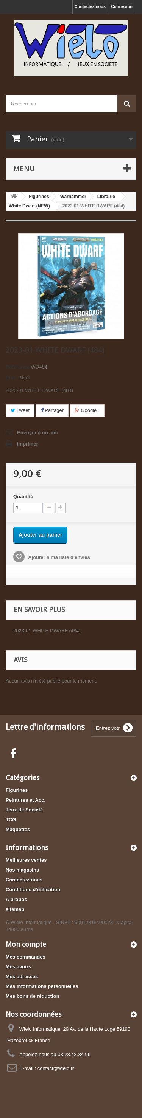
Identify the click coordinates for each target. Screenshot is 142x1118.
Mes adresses (22, 976)
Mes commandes (25, 957)
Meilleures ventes (26, 860)
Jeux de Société (24, 810)
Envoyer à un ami (37, 432)
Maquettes (18, 829)
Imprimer (27, 444)
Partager (52, 410)
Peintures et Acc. (25, 800)
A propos (16, 899)
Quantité (23, 496)
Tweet (20, 410)
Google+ (87, 410)
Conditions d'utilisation (33, 889)
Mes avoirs (18, 966)
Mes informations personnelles (42, 986)
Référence (18, 367)
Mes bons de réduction (32, 996)
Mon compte (26, 944)
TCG (11, 819)
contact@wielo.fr (55, 1068)
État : (12, 378)
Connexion (122, 6)
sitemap (15, 909)
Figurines (17, 790)
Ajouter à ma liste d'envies (58, 557)
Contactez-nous (90, 6)
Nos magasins (22, 870)
